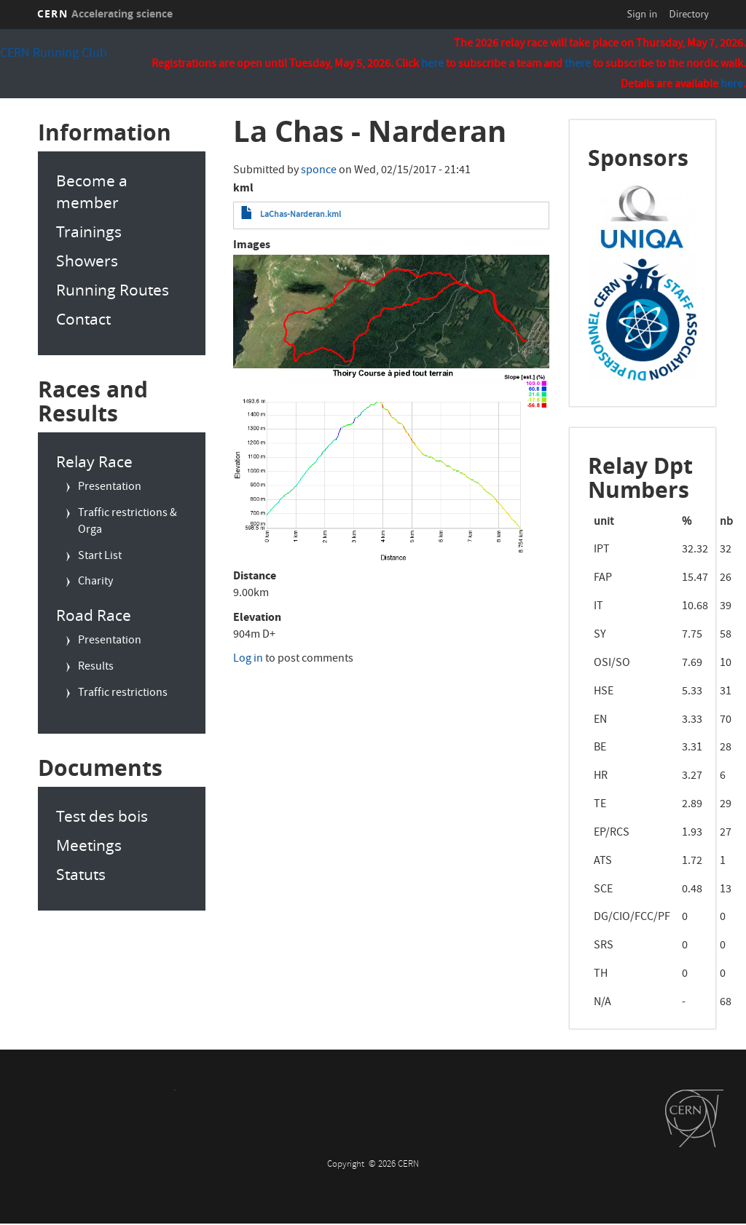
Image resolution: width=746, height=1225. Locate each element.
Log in (248, 659)
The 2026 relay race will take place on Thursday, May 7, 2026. (600, 44)
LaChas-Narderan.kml (300, 215)
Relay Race (94, 461)
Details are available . (683, 85)
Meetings (89, 845)
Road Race (93, 615)
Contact (83, 319)
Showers (87, 260)
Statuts (81, 874)
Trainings (89, 231)
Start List (100, 557)
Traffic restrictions (123, 693)
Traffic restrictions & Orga (127, 522)
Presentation (109, 487)
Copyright (346, 1165)
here (732, 85)
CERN (105, 13)
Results (96, 667)
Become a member (91, 191)
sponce (319, 171)
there (578, 65)
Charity (95, 582)
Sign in (642, 13)
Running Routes (112, 290)
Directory (688, 13)
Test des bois (102, 816)
